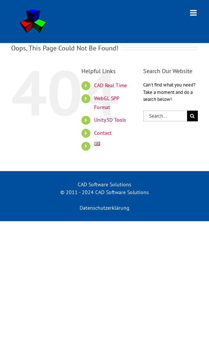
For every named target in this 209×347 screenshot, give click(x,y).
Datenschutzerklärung (104, 207)
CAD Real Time (110, 85)
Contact (103, 133)
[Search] (192, 116)
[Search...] (165, 116)
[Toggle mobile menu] (194, 13)
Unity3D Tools (110, 120)
